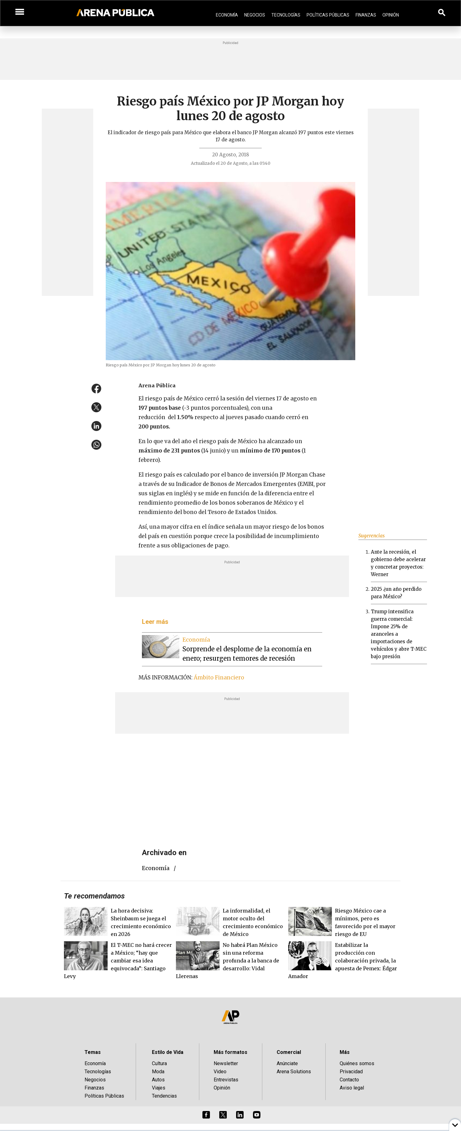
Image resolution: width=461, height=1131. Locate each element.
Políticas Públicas (328, 14)
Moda (158, 1072)
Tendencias (164, 1096)
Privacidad (351, 1072)
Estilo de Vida (167, 1052)
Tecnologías (285, 14)
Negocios (254, 14)
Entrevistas (226, 1080)
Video (220, 1072)
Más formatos (230, 1052)
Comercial (289, 1052)
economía (155, 868)
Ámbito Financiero (219, 677)
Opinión (390, 14)
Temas (93, 1052)
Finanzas (366, 14)
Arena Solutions (294, 1072)
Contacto (349, 1080)
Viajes (158, 1088)
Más (345, 1052)
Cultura (159, 1063)
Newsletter (226, 1063)
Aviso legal (352, 1088)
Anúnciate (287, 1063)
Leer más (155, 621)
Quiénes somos (357, 1063)
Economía (227, 14)
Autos (158, 1080)
